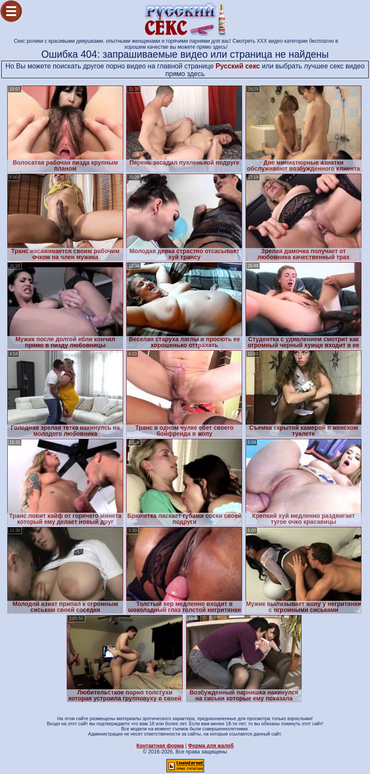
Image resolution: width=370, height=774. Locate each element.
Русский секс (238, 66)
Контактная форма (160, 746)
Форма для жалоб (211, 746)
